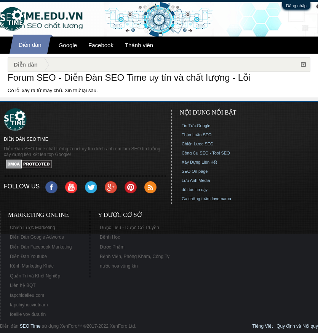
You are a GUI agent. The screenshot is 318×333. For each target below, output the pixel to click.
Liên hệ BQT (23, 285)
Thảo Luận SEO (197, 134)
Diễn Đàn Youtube (28, 256)
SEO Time (30, 326)
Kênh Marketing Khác (32, 266)
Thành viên (139, 45)
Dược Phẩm (112, 247)
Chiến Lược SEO (198, 144)
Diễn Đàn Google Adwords (37, 237)
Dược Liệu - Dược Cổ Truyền (129, 227)
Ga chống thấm (196, 198)
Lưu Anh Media (196, 180)
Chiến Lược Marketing (32, 227)
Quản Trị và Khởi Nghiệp (35, 276)
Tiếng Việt (262, 326)
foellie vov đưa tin (28, 314)
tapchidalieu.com (27, 295)
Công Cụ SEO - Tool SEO (206, 153)
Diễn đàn (30, 44)
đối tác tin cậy (195, 189)
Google (68, 45)
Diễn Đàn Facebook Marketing (41, 247)
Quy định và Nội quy (297, 326)
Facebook (100, 45)
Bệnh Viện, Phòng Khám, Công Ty (134, 256)
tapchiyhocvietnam (29, 305)
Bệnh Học (110, 237)
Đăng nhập (296, 5)
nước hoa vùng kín (119, 266)
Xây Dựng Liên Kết (199, 162)
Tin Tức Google (196, 125)
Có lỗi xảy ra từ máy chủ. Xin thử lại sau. (53, 90)
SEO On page (195, 171)
